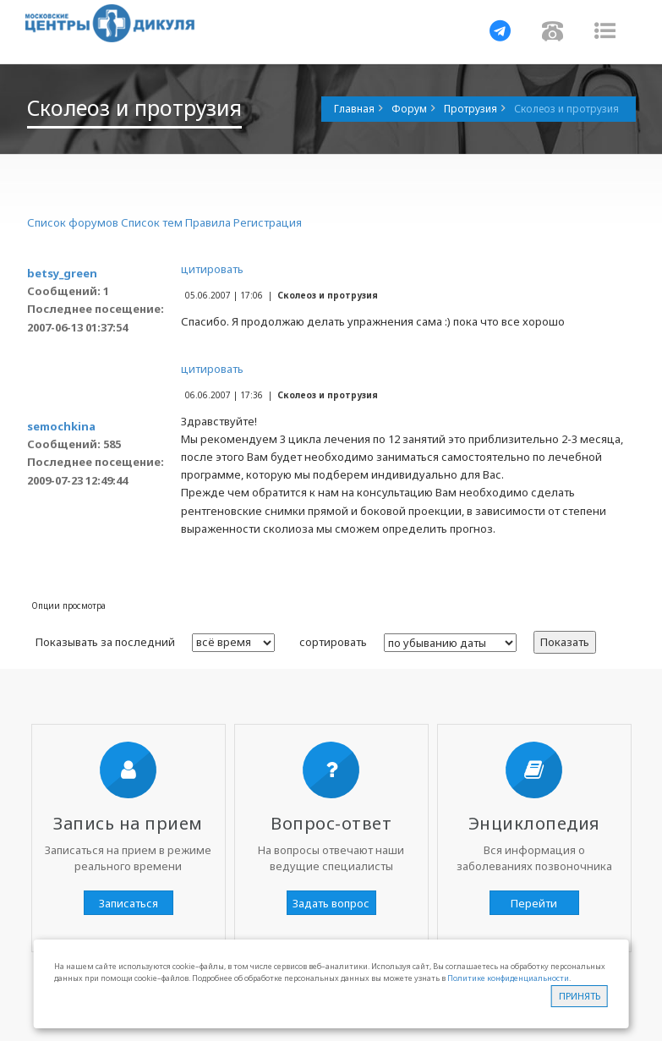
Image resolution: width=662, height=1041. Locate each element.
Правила (208, 222)
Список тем (152, 222)
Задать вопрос (331, 903)
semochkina (61, 426)
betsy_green (62, 273)
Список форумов (72, 222)
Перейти (534, 903)
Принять (579, 995)
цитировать (212, 269)
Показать (564, 641)
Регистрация (267, 222)
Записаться (128, 903)
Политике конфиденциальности (508, 978)
